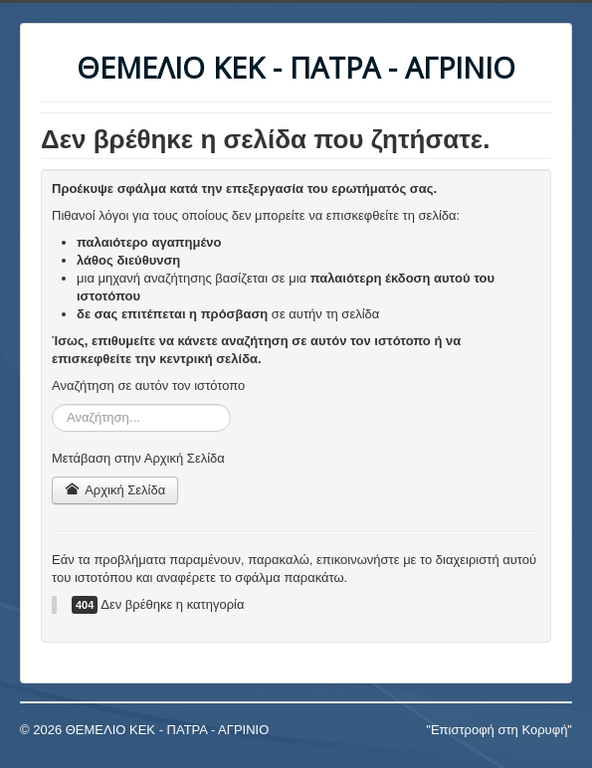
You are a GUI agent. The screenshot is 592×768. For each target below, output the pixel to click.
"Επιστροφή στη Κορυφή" (499, 729)
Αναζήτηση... (52, 404)
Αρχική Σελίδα (115, 489)
